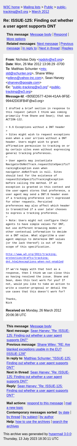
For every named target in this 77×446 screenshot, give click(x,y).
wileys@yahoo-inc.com (24, 78)
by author (47, 417)
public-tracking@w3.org (30, 87)
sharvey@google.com (23, 82)
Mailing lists (31, 7)
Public (48, 7)
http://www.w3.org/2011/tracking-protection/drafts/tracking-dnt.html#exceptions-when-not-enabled (34, 258)
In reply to (29, 48)
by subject (30, 417)
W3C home (11, 7)
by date (64, 412)
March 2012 (40, 11)
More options (16, 39)
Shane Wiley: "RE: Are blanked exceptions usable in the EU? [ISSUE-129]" (38, 349)
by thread (13, 417)
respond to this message (45, 403)
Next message (47, 43)
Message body (41, 34)
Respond (60, 34)
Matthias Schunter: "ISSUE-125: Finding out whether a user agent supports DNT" (39, 363)
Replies (67, 48)
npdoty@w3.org (50, 59)
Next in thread (49, 48)
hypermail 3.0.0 (60, 434)
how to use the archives (33, 421)
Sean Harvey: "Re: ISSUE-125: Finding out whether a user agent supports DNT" (38, 335)
